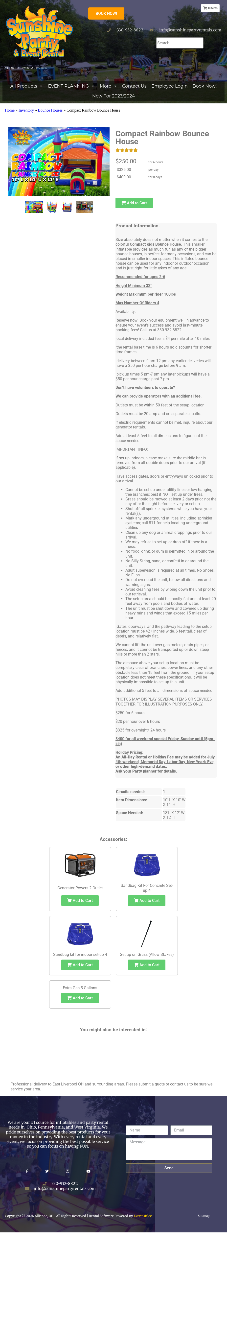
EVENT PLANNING (71, 86)
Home (10, 110)
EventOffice (143, 1216)
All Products (26, 86)
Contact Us (134, 86)
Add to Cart (134, 203)
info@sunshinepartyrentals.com (190, 29)
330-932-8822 (130, 29)
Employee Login (170, 86)
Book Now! (205, 86)
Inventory (26, 110)
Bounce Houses (50, 110)
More (108, 86)
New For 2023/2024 (113, 96)
